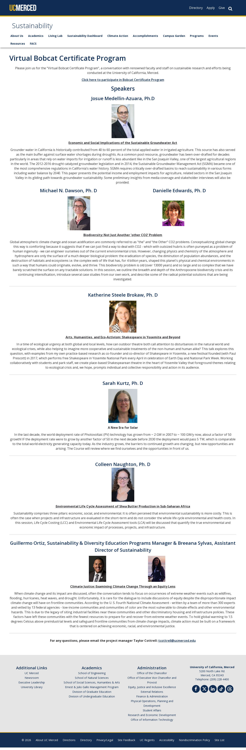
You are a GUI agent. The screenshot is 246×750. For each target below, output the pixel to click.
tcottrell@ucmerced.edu (177, 643)
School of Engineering (92, 675)
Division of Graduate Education (91, 694)
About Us (16, 38)
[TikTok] (221, 691)
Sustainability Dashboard (84, 38)
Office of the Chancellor (152, 675)
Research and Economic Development (152, 717)
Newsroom (32, 680)
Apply (211, 8)
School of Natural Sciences (92, 680)
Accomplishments (145, 38)
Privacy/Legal (104, 742)
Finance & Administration (152, 699)
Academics (35, 38)
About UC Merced (47, 742)
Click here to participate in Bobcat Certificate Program (123, 82)
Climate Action (117, 38)
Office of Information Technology (152, 722)
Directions (69, 742)
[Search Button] (230, 8)
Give (222, 8)
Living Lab (55, 38)
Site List (219, 742)
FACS (33, 46)
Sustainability (35, 27)
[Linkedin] (212, 692)
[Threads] (229, 691)
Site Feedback (126, 742)
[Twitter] (204, 691)
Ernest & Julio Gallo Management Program (92, 689)
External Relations (152, 694)
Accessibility (166, 742)
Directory (196, 8)
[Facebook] (195, 692)
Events (213, 38)
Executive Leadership (31, 685)
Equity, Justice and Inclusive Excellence (152, 689)
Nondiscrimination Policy (194, 742)
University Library (31, 689)
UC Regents (147, 742)
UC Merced (32, 675)
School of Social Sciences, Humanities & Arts (92, 685)
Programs (197, 38)
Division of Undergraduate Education (92, 699)
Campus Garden (174, 38)
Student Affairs (152, 713)
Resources (17, 46)
